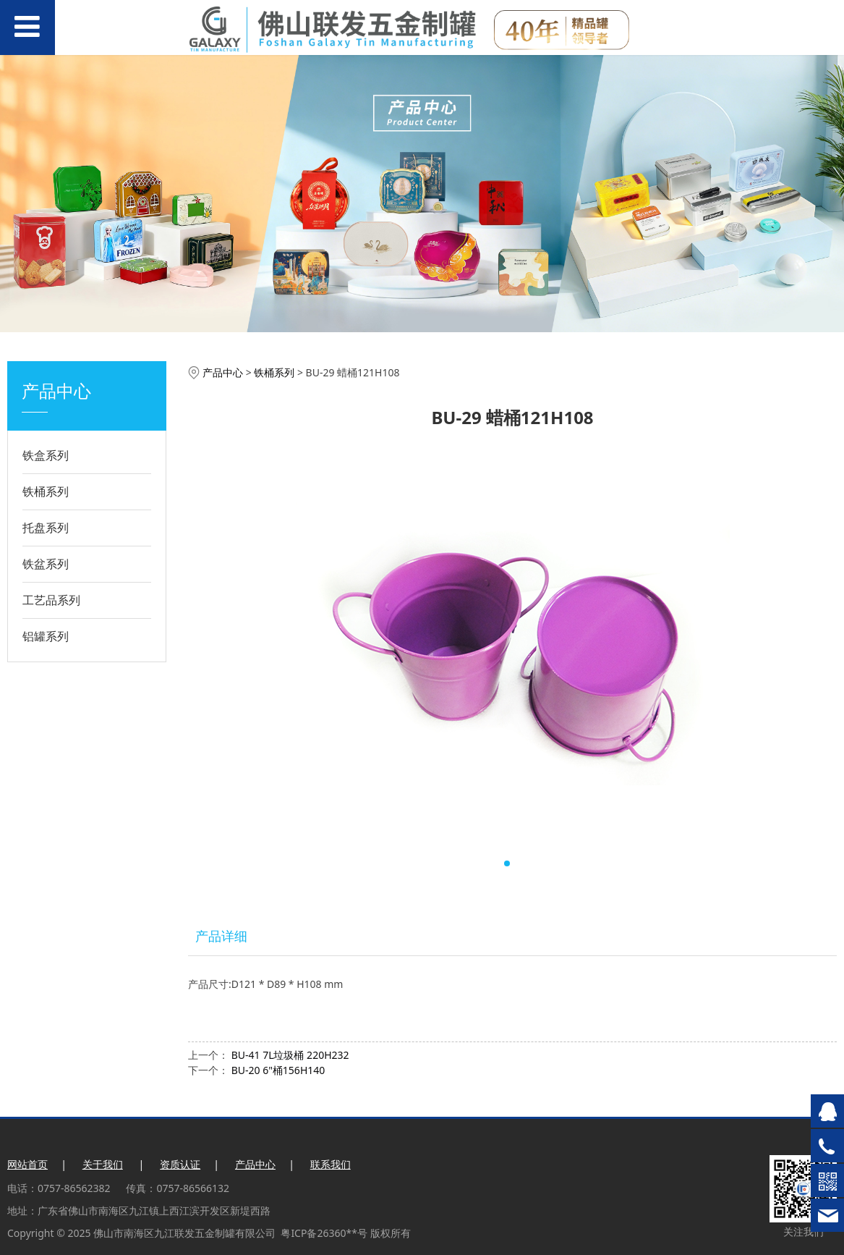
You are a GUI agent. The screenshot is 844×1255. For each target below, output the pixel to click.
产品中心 (223, 372)
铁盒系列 (45, 455)
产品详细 (221, 936)
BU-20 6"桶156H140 (278, 1070)
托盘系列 (45, 528)
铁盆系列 (45, 564)
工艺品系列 (51, 600)
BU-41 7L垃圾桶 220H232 (290, 1055)
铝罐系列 (45, 636)
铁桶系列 (45, 491)
